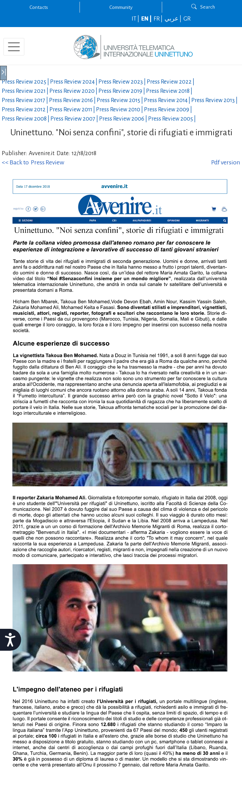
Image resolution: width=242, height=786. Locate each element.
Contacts (38, 7)
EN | (147, 19)
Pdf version (225, 162)
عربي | (173, 19)
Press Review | (26, 82)
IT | (136, 19)
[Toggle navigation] (13, 46)
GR (187, 19)
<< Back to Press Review (33, 162)
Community (121, 7)
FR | (159, 19)
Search (203, 7)
